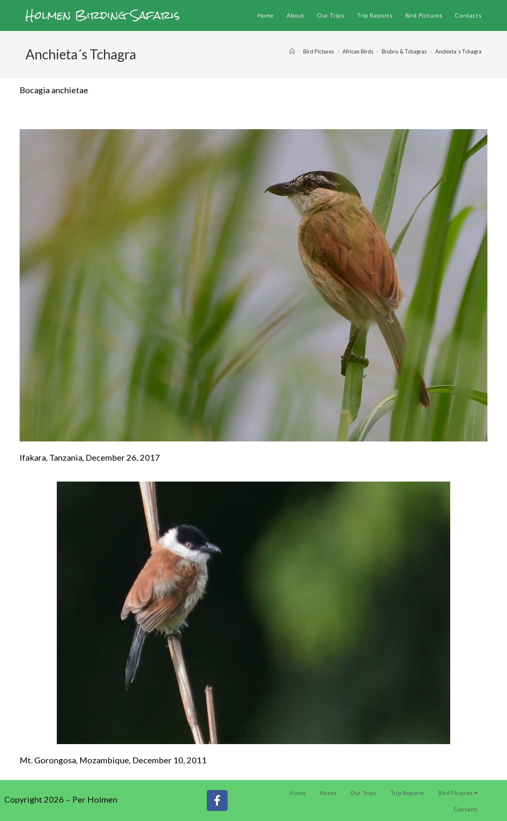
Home (297, 793)
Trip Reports (407, 793)
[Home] (292, 51)
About (327, 793)
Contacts (466, 809)
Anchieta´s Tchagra (458, 51)
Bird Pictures (458, 793)
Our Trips (363, 793)
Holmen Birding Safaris (102, 15)
